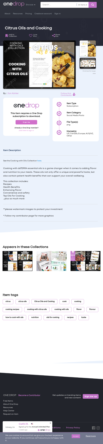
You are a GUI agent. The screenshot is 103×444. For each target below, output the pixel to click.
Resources (18, 14)
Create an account (43, 14)
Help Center (8, 411)
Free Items (8, 401)
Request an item (10, 414)
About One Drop (10, 404)
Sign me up (90, 396)
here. (39, 161)
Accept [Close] (76, 436)
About (7, 14)
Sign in (57, 14)
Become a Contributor (29, 395)
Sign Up (26, 122)
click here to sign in (26, 130)
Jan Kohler (13, 93)
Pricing (28, 14)
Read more (91, 436)
